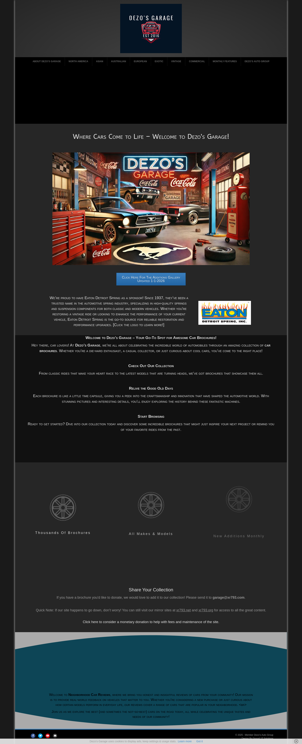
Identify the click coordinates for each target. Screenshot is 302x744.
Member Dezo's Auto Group (259, 735)
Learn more (185, 741)
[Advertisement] (151, 95)
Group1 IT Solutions (263, 738)
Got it (199, 741)
